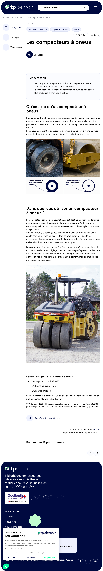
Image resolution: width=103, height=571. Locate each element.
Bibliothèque (17, 17)
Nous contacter (13, 526)
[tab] (80, 561)
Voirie (76, 29)
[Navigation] (95, 7)
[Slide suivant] (97, 453)
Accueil (6, 17)
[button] (48, 418)
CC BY (97, 429)
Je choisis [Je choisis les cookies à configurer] (30, 557)
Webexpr (70, 560)
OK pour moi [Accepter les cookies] (49, 557)
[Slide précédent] (90, 453)
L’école (9, 516)
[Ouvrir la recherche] (63, 8)
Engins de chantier (60, 29)
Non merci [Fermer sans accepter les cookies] (11, 557)
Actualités (10, 521)
